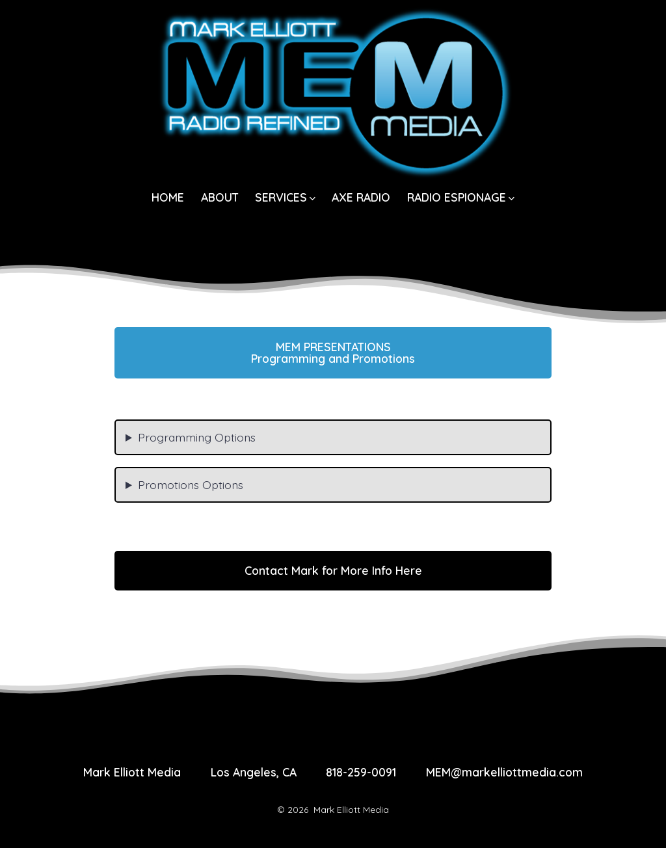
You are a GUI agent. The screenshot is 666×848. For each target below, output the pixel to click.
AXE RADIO (361, 197)
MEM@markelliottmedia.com (504, 772)
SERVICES (285, 197)
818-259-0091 (361, 772)
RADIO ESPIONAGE (460, 197)
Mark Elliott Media (132, 772)
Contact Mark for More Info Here (333, 570)
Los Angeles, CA (254, 772)
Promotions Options (190, 484)
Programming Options (197, 437)
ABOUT (220, 197)
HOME (168, 197)
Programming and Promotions (333, 352)
